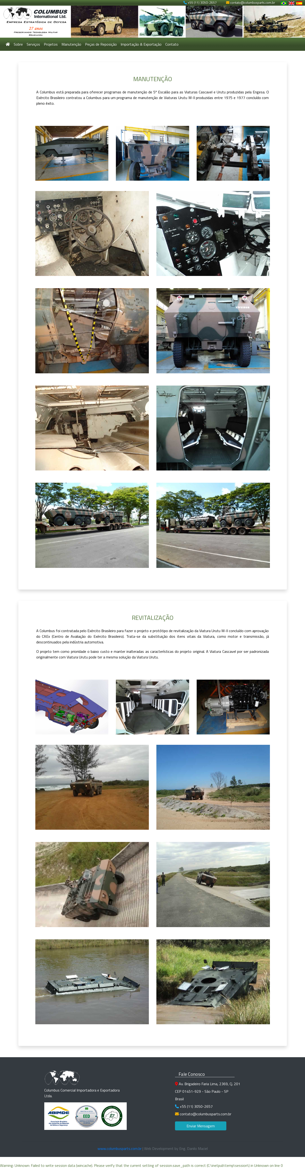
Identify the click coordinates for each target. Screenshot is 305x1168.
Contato (172, 44)
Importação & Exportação (141, 44)
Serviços (33, 44)
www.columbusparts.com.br (120, 1148)
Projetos (51, 44)
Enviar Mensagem (201, 1126)
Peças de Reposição (101, 44)
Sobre (18, 44)
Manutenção (71, 44)
